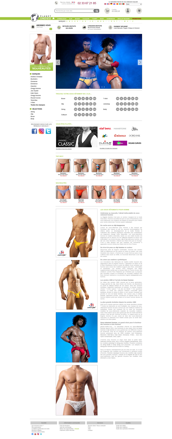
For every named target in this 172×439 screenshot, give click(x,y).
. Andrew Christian (36, 77)
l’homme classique (113, 353)
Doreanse (126, 335)
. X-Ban (32, 102)
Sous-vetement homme (108, 322)
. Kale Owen (34, 93)
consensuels (108, 336)
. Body (32, 119)
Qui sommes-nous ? (37, 425)
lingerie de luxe (133, 354)
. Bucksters (33, 79)
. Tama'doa (33, 100)
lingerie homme (108, 217)
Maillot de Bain (123, 19)
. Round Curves (35, 98)
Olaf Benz (110, 335)
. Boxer (32, 116)
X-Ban (132, 335)
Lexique (90, 430)
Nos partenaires (36, 427)
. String (32, 112)
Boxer (77, 19)
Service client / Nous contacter (97, 425)
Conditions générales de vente (40, 429)
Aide (89, 429)
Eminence (138, 333)
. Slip (31, 114)
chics (114, 336)
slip (122, 239)
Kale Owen (118, 335)
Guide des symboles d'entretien (125, 429)
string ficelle (106, 345)
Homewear (111, 19)
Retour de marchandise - (69, 429)
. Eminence (34, 84)
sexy (122, 222)
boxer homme (128, 280)
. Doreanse (33, 81)
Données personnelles (38, 432)
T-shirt (94, 19)
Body (102, 19)
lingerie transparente (131, 341)
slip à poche (138, 353)
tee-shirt (128, 239)
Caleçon (86, 19)
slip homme (120, 247)
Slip (70, 19)
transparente (135, 275)
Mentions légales (36, 430)
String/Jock (61, 19)
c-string (126, 346)
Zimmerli (103, 358)
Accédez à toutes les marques (108, 148)
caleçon (111, 285)
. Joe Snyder (34, 91)
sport (118, 336)
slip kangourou (119, 225)
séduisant (129, 222)
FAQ (89, 427)
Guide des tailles (121, 425)
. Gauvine (33, 86)
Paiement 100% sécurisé (67, 430)
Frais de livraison (65, 425)
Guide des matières (121, 427)
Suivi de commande (65, 427)
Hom (125, 270)
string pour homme (123, 343)
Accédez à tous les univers (64, 149)
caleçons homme (127, 237)
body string (116, 345)
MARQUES (62, 21)
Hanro (113, 358)
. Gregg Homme (35, 88)
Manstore (103, 335)
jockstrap (111, 343)
